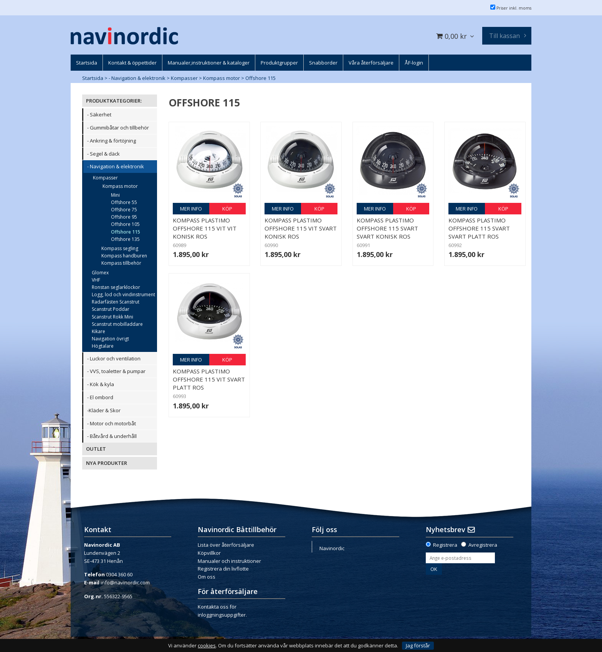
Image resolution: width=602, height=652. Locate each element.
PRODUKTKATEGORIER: (114, 100)
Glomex (100, 272)
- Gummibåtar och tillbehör (118, 127)
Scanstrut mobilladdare (117, 324)
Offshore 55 (124, 202)
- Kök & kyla (100, 384)
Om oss (206, 576)
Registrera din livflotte (223, 568)
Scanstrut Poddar (110, 309)
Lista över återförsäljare (226, 544)
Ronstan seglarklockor (116, 287)
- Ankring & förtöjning (111, 140)
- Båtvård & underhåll (112, 436)
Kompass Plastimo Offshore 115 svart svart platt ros (479, 228)
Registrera (445, 544)
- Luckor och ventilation (114, 358)
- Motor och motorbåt (111, 423)
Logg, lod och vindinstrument (123, 294)
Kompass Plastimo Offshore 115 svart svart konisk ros (387, 228)
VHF (96, 280)
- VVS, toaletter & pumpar (116, 371)
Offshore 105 (125, 224)
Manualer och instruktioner (229, 560)
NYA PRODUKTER (106, 463)
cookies (207, 645)
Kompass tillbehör (121, 263)
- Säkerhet (99, 114)
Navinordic (331, 548)
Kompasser (184, 78)
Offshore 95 (124, 217)
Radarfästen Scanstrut (115, 302)
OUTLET (96, 448)
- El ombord (100, 397)
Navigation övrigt (110, 338)
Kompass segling (119, 248)
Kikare (98, 331)
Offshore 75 (124, 209)
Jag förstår (418, 645)
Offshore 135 (125, 239)
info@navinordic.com (125, 582)
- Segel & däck (103, 153)
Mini (115, 195)
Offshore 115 (260, 78)
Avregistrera (482, 544)
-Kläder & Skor (104, 410)
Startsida (92, 78)
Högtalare (103, 346)
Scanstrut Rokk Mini (112, 317)
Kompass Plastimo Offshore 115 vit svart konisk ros (301, 228)
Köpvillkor (209, 552)
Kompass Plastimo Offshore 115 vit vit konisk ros (205, 228)
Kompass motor (221, 78)
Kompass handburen (124, 255)
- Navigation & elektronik (137, 78)
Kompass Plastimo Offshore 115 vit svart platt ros (209, 379)
